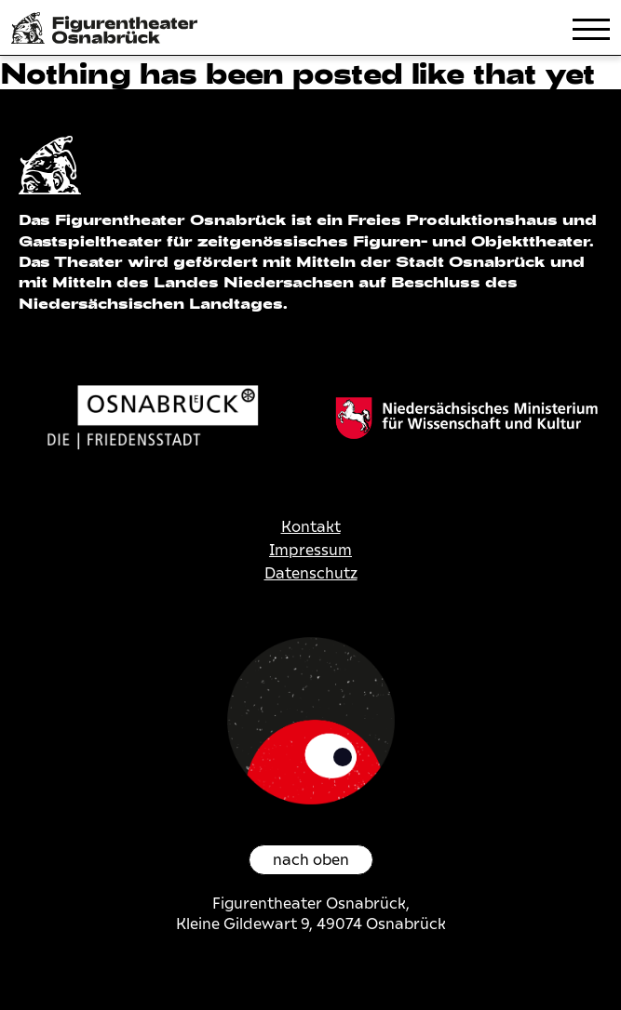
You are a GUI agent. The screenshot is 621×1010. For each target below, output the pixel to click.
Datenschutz (311, 573)
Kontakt (311, 527)
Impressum (310, 550)
